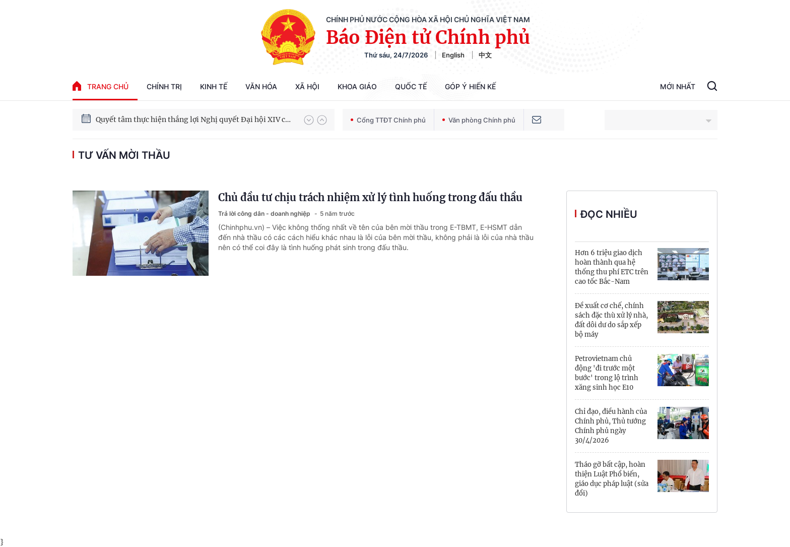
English (453, 55)
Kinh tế (213, 86)
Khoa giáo (357, 86)
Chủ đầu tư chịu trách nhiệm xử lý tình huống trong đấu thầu (370, 197)
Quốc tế (411, 86)
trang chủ (100, 86)
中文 (485, 55)
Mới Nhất (677, 86)
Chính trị (164, 86)
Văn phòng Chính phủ (478, 120)
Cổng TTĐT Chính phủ (388, 120)
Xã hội (307, 86)
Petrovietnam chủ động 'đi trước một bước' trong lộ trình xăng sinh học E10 (606, 373)
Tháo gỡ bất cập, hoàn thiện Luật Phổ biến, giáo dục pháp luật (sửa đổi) (611, 479)
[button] (309, 120)
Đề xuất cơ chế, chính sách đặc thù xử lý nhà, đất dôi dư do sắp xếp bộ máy (611, 320)
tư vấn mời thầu (124, 155)
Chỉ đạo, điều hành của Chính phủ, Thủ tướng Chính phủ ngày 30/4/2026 (611, 426)
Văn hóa (261, 86)
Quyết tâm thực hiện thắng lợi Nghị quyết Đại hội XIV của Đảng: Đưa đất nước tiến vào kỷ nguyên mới (195, 119)
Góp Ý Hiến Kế (470, 86)
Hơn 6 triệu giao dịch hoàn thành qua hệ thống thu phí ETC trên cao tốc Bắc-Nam (611, 267)
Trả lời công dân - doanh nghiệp (265, 213)
